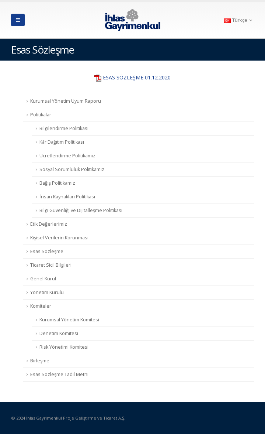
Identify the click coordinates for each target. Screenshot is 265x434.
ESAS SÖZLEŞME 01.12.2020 (137, 77)
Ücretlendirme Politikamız (67, 156)
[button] (18, 20)
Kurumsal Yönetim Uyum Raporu (65, 101)
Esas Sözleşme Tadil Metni (59, 374)
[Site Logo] (132, 20)
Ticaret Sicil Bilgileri (51, 265)
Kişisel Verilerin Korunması (59, 238)
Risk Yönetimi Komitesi (63, 347)
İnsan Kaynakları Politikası (67, 197)
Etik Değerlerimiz (48, 224)
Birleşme (39, 361)
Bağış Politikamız (57, 183)
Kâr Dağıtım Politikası (61, 142)
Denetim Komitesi (58, 333)
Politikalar (40, 115)
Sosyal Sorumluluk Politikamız (71, 169)
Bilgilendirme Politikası (63, 128)
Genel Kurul (43, 279)
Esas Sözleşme (46, 251)
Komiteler (40, 306)
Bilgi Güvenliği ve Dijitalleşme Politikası (80, 210)
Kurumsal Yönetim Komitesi (69, 320)
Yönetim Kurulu (47, 292)
